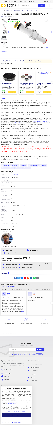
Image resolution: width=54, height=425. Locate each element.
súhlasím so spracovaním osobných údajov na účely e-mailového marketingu (27, 353)
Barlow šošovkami (20, 122)
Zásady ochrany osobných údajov (16, 411)
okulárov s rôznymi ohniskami (41, 121)
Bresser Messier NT (16, 174)
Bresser (8, 65)
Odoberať (39, 349)
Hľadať (41, 5)
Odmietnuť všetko (16, 419)
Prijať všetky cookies (16, 415)
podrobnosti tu (17, 402)
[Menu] (51, 5)
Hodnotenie (4, 16)
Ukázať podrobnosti (16, 422)
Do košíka (38, 56)
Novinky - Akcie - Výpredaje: (26, 345)
